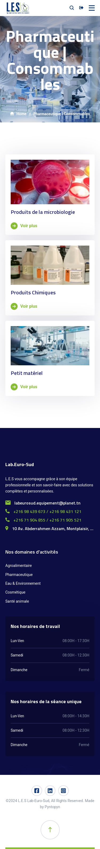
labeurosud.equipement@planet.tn (43, 503)
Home (18, 114)
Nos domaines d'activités (31, 551)
